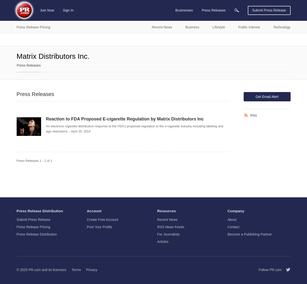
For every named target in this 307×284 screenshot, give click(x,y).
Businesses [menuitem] (184, 10)
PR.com (35, 270)
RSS (253, 115)
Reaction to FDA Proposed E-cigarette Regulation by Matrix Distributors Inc (125, 119)
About (232, 220)
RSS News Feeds (170, 227)
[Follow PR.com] (286, 269)
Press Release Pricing (33, 227)
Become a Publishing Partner (249, 234)
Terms (76, 270)
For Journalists (168, 234)
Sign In (68, 10)
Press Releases (29, 65)
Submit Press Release (269, 10)
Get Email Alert (267, 97)
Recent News (167, 220)
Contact (233, 227)
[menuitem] (237, 10)
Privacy (91, 270)
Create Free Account (102, 220)
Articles (163, 242)
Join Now (47, 10)
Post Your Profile (99, 227)
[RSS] (247, 115)
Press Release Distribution (37, 234)
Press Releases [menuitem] (214, 10)
